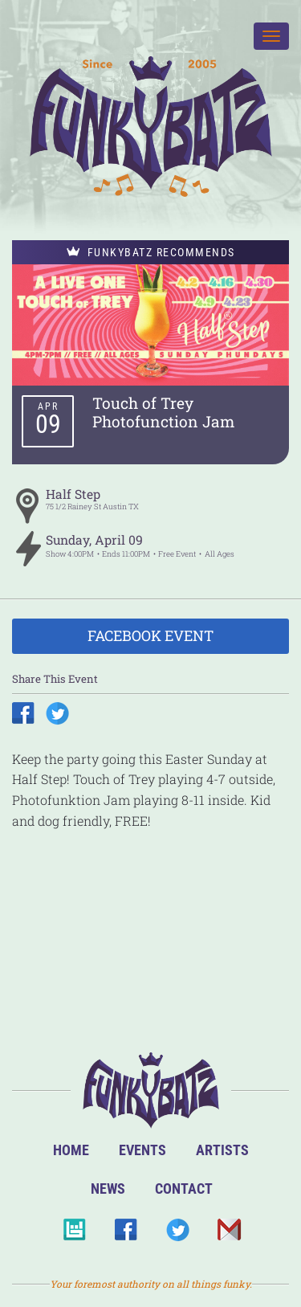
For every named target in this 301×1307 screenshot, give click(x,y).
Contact (184, 1188)
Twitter (177, 1234)
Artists (222, 1150)
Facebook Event (150, 635)
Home (71, 1150)
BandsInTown (74, 1234)
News (108, 1188)
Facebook (125, 1234)
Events (142, 1150)
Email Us (228, 1234)
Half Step (73, 494)
